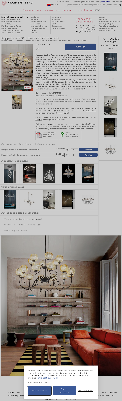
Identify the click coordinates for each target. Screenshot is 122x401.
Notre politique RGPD (47, 378)
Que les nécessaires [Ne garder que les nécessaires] (64, 390)
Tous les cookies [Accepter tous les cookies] (39, 390)
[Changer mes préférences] (85, 390)
